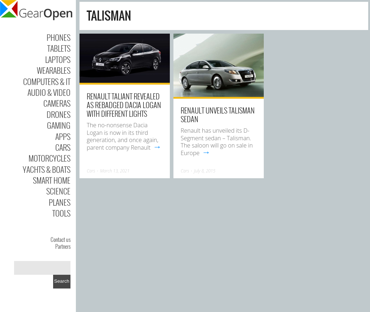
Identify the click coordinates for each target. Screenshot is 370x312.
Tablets (58, 48)
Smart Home (51, 180)
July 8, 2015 (204, 171)
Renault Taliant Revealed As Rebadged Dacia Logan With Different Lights (124, 105)
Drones (58, 114)
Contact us (60, 239)
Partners (62, 246)
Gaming (58, 125)
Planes (59, 202)
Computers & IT (46, 81)
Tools (61, 213)
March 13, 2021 (115, 171)
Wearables (53, 70)
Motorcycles (49, 158)
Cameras (56, 103)
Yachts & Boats (46, 169)
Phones (58, 37)
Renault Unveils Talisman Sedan (218, 114)
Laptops (57, 59)
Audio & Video (48, 92)
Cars (62, 147)
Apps (62, 136)
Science (58, 191)
